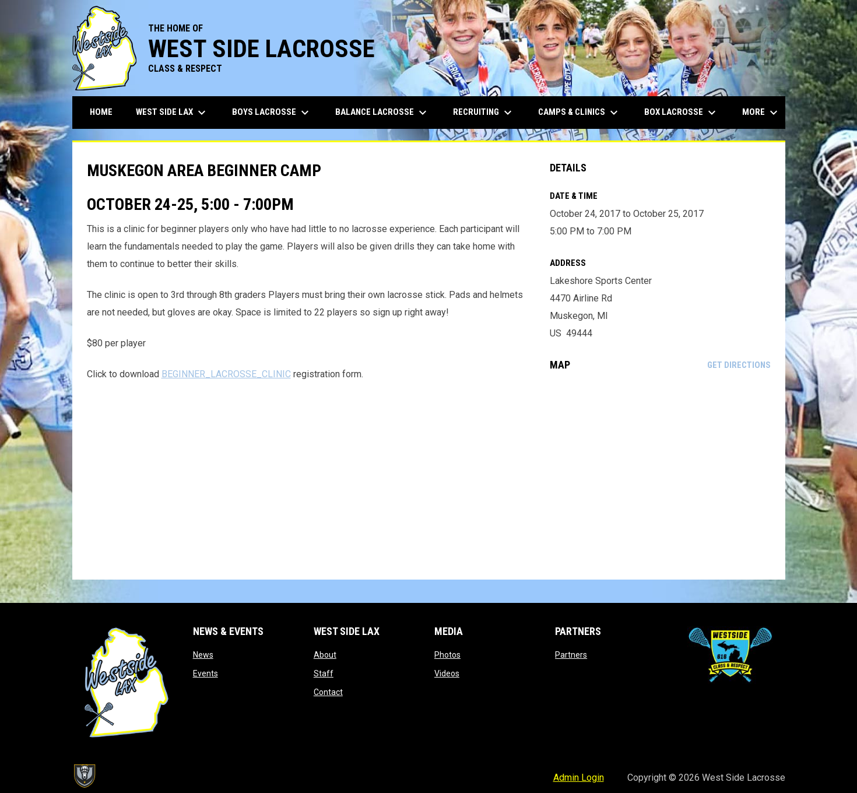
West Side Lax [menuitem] (172, 113)
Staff (323, 673)
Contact (328, 692)
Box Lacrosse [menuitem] (681, 113)
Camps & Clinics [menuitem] (579, 113)
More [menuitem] (761, 113)
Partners (571, 654)
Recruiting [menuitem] (484, 113)
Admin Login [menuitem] (578, 777)
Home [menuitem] (101, 112)
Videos (446, 673)
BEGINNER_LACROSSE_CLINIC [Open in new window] (226, 374)
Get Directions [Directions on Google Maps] (739, 365)
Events (205, 673)
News (203, 654)
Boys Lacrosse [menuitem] (272, 113)
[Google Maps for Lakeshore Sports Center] (660, 475)
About (325, 654)
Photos (447, 654)
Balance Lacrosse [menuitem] (382, 113)
